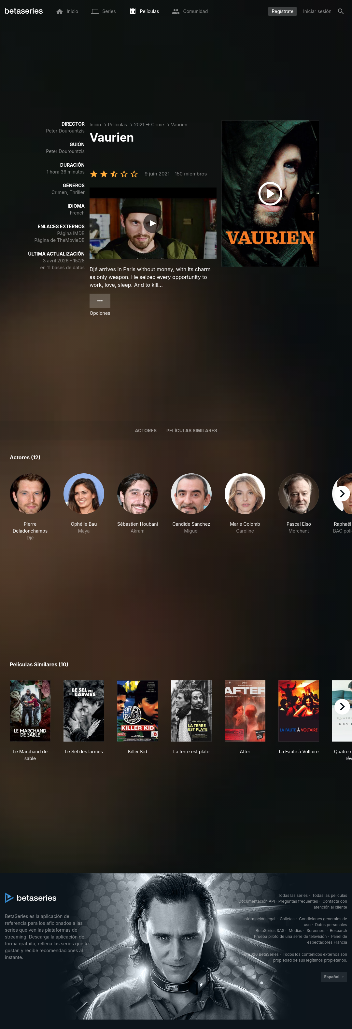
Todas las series (293, 895)
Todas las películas (329, 895)
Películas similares (191, 430)
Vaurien (179, 124)
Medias (295, 930)
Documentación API (257, 901)
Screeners (316, 930)
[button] (30, 507)
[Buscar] (341, 11)
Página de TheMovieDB (60, 240)
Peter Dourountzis (65, 130)
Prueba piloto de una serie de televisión (290, 936)
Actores (146, 430)
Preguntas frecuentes (298, 901)
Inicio (95, 124)
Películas (117, 124)
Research (338, 930)
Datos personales (331, 924)
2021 (139, 124)
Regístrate (282, 11)
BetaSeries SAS (270, 930)
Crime (157, 124)
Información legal (259, 918)
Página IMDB (71, 233)
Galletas (287, 918)
